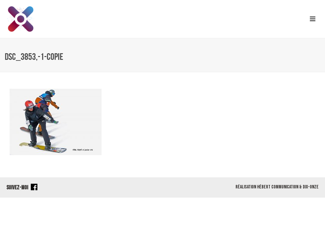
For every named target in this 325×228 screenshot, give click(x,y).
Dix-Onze (311, 187)
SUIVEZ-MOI (21, 187)
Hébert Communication (277, 187)
